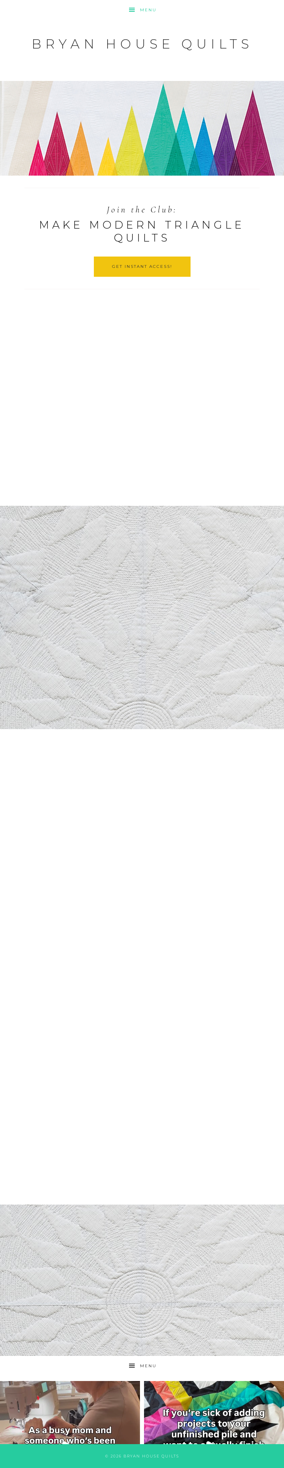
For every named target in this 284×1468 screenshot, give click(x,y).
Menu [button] (148, 10)
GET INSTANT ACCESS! (142, 266)
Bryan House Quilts (142, 44)
